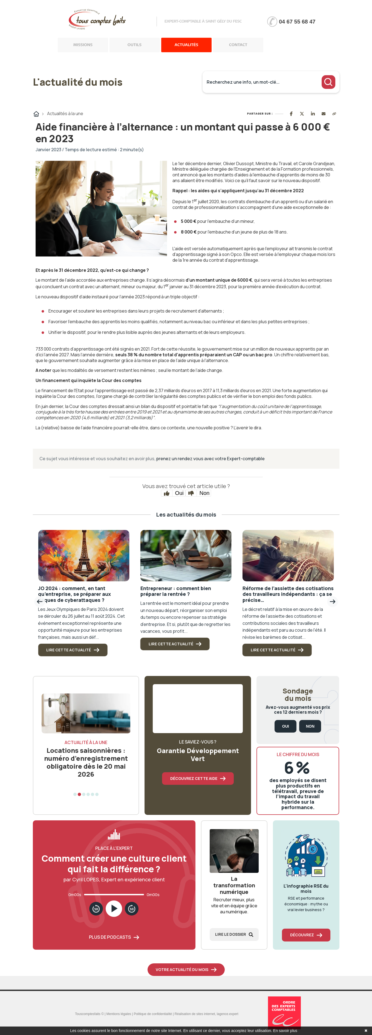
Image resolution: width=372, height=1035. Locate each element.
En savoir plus (285, 1030)
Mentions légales (118, 1014)
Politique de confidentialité (153, 1014)
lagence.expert (227, 1014)
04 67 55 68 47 (297, 22)
